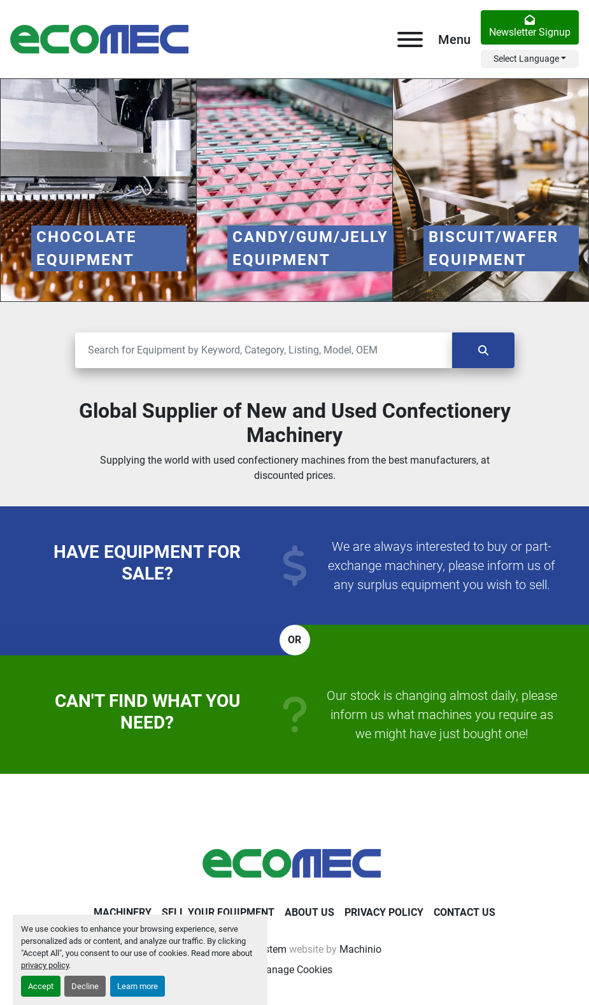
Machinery (123, 912)
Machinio (360, 949)
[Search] (263, 350)
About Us (309, 912)
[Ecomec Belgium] (294, 863)
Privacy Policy (383, 912)
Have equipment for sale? (147, 562)
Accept (40, 986)
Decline (85, 986)
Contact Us (464, 912)
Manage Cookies (294, 970)
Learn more (137, 986)
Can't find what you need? (147, 711)
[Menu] (410, 39)
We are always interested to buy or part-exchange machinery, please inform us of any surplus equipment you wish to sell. (441, 565)
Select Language (526, 58)
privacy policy (45, 965)
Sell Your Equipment (218, 912)
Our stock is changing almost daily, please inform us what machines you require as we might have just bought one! (442, 714)
